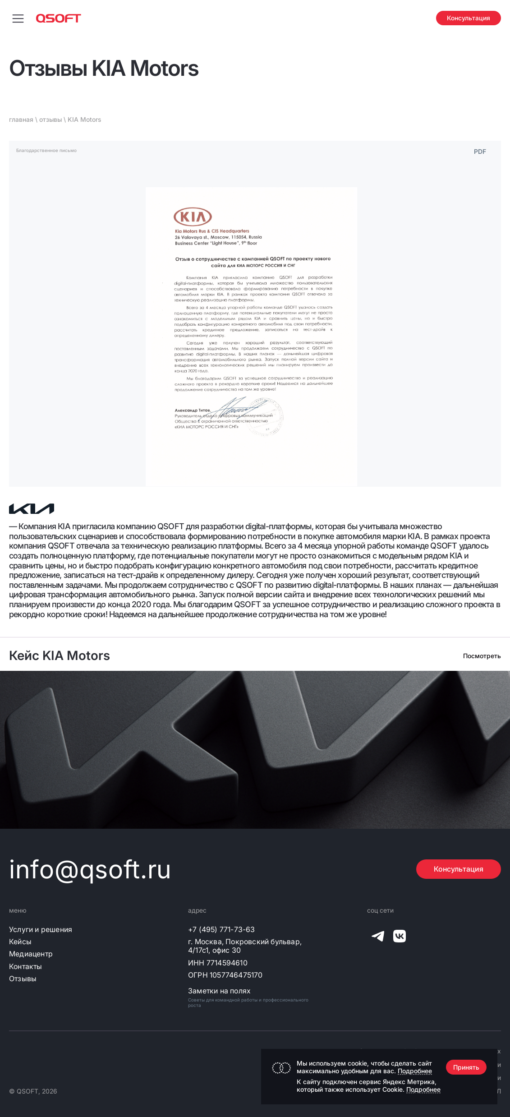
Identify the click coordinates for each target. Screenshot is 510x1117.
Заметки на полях (219, 991)
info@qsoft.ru (90, 869)
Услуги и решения (40, 929)
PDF (480, 151)
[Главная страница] (58, 18)
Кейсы (20, 941)
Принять (466, 1067)
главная (21, 119)
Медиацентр (31, 954)
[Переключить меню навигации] (18, 18)
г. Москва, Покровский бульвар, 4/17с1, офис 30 (245, 946)
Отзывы (23, 978)
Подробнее (415, 1071)
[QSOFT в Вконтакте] (399, 938)
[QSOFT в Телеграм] (378, 938)
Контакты (25, 966)
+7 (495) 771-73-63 (221, 929)
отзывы (50, 119)
